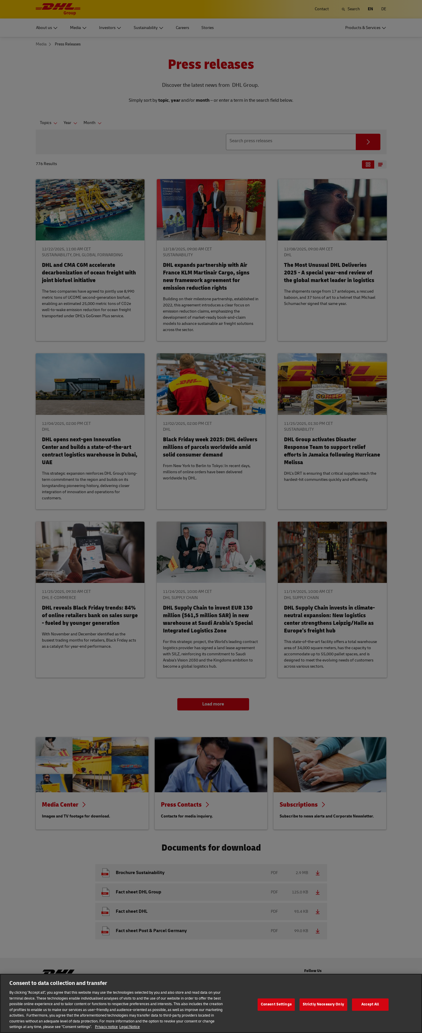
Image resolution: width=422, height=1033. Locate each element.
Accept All (370, 1009)
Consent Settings (276, 1009)
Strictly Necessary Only (323, 1009)
